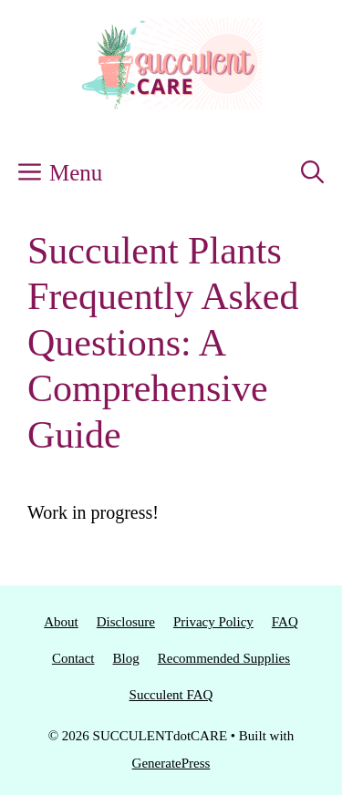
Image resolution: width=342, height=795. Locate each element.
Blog (126, 658)
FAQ (285, 621)
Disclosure (126, 621)
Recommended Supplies (224, 658)
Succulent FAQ (171, 694)
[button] (312, 173)
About (61, 621)
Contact (73, 658)
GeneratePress (171, 763)
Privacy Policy (213, 621)
